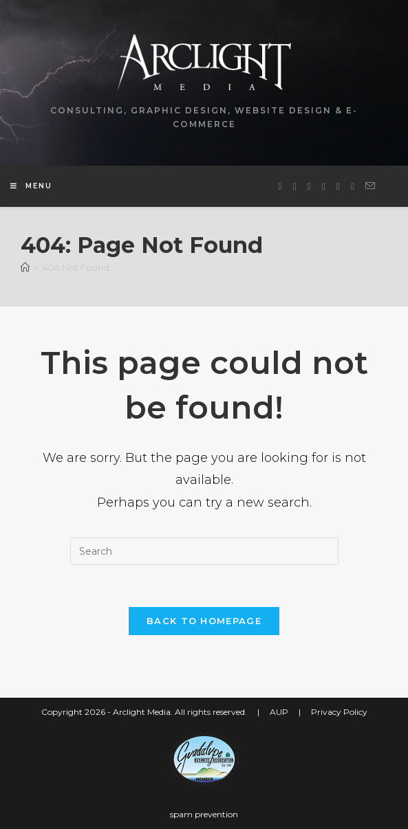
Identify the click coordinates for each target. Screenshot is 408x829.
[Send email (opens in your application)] (370, 186)
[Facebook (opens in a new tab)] (295, 186)
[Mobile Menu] (31, 185)
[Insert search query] (204, 551)
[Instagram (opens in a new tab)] (309, 186)
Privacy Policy (339, 712)
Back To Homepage (204, 620)
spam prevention (204, 814)
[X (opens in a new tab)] (280, 186)
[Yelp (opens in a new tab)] (352, 186)
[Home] (25, 267)
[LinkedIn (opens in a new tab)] (323, 186)
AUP (279, 712)
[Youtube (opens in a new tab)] (338, 186)
